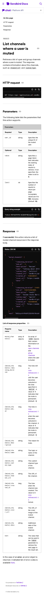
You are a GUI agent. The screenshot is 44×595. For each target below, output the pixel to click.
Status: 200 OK (10, 249)
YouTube (19, 583)
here (13, 562)
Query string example (12, 209)
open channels (33, 348)
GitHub (24, 586)
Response (7, 29)
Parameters (7, 26)
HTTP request (8, 22)
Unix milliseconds (33, 372)
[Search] (40, 4)
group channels (31, 354)
